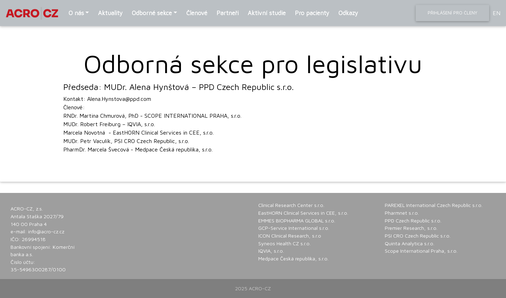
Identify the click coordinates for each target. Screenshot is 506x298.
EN (496, 13)
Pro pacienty (312, 13)
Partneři (227, 13)
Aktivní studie (267, 13)
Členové (196, 13)
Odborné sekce (152, 13)
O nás (76, 13)
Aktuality (110, 13)
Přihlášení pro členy (452, 12)
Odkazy (348, 13)
